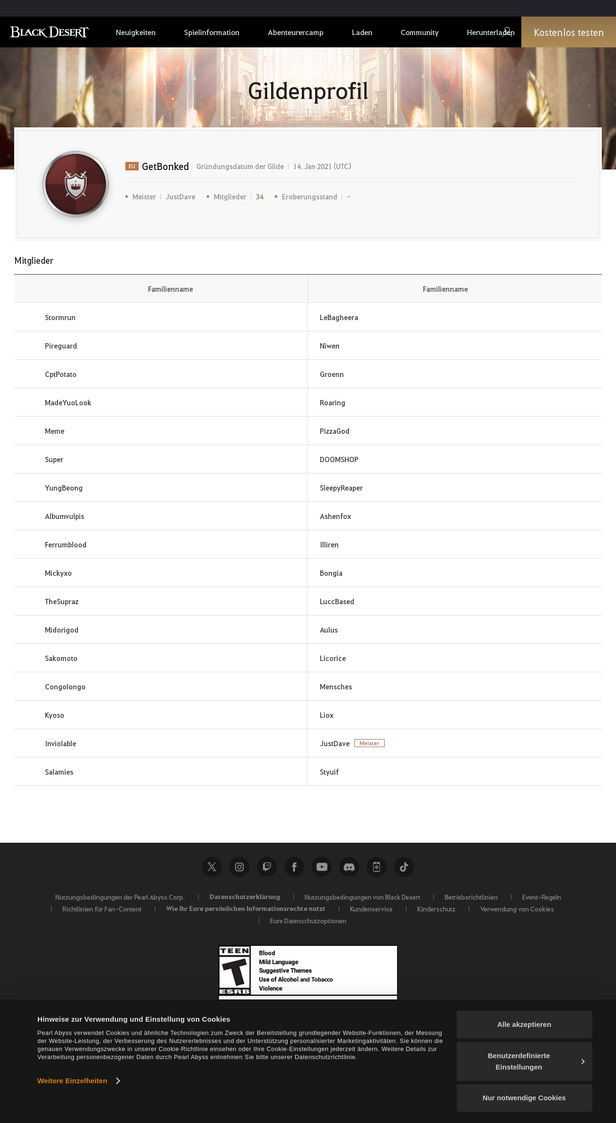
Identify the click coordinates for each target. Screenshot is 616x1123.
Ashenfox (335, 516)
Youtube (322, 867)
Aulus (329, 629)
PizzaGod (335, 431)
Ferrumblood (66, 544)
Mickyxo (58, 573)
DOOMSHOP (339, 459)
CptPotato (61, 374)
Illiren (329, 544)
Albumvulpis (64, 516)
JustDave (180, 196)
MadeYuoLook (68, 402)
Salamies (59, 771)
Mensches (336, 686)
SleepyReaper (341, 487)
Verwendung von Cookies (517, 908)
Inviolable (60, 743)
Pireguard (61, 345)
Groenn (332, 374)
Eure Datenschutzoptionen (308, 920)
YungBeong (64, 487)
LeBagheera (339, 317)
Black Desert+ (377, 867)
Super (54, 459)
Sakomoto (61, 658)
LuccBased (337, 601)
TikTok (404, 867)
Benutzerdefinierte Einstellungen (536, 1061)
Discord (349, 867)
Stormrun (60, 317)
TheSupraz (62, 601)
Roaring (332, 402)
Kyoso (54, 715)
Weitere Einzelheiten (72, 1081)
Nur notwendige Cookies (524, 1098)
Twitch (267, 867)
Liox (327, 715)
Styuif (329, 771)
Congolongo (65, 686)
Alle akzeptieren (524, 1024)
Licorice (333, 658)
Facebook (294, 867)
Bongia (331, 573)
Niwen (330, 345)
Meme (54, 431)
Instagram (239, 867)
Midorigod (62, 629)
